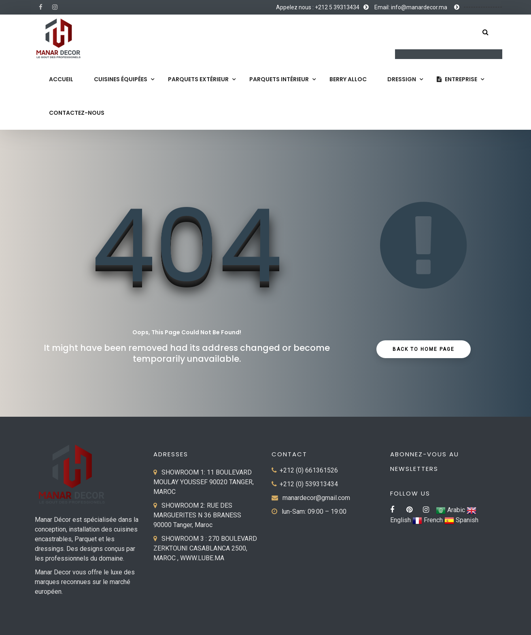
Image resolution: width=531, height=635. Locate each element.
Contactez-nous (76, 113)
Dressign (401, 79)
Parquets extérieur (198, 79)
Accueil (61, 79)
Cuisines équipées (120, 79)
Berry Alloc (348, 79)
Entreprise (457, 79)
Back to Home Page (424, 349)
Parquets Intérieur (279, 79)
